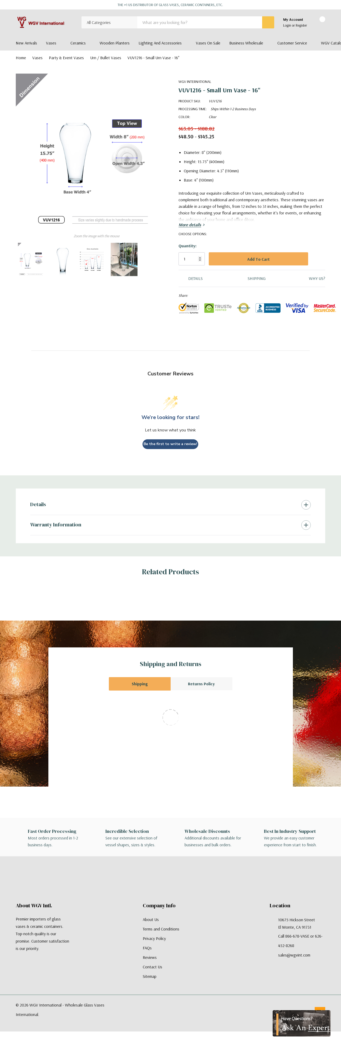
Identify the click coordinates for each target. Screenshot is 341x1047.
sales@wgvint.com (294, 955)
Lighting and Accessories (160, 43)
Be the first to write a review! (170, 443)
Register (301, 25)
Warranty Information (55, 524)
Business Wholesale (246, 43)
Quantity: (187, 245)
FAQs (147, 947)
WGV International (195, 81)
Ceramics (78, 43)
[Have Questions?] (301, 1023)
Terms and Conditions (161, 929)
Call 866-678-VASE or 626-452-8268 (300, 940)
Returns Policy (201, 683)
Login (287, 25)
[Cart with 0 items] (317, 23)
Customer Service (292, 43)
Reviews (150, 957)
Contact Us (152, 966)
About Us (151, 919)
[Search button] (268, 22)
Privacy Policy (154, 938)
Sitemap (149, 976)
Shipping (139, 683)
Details (38, 504)
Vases (51, 43)
